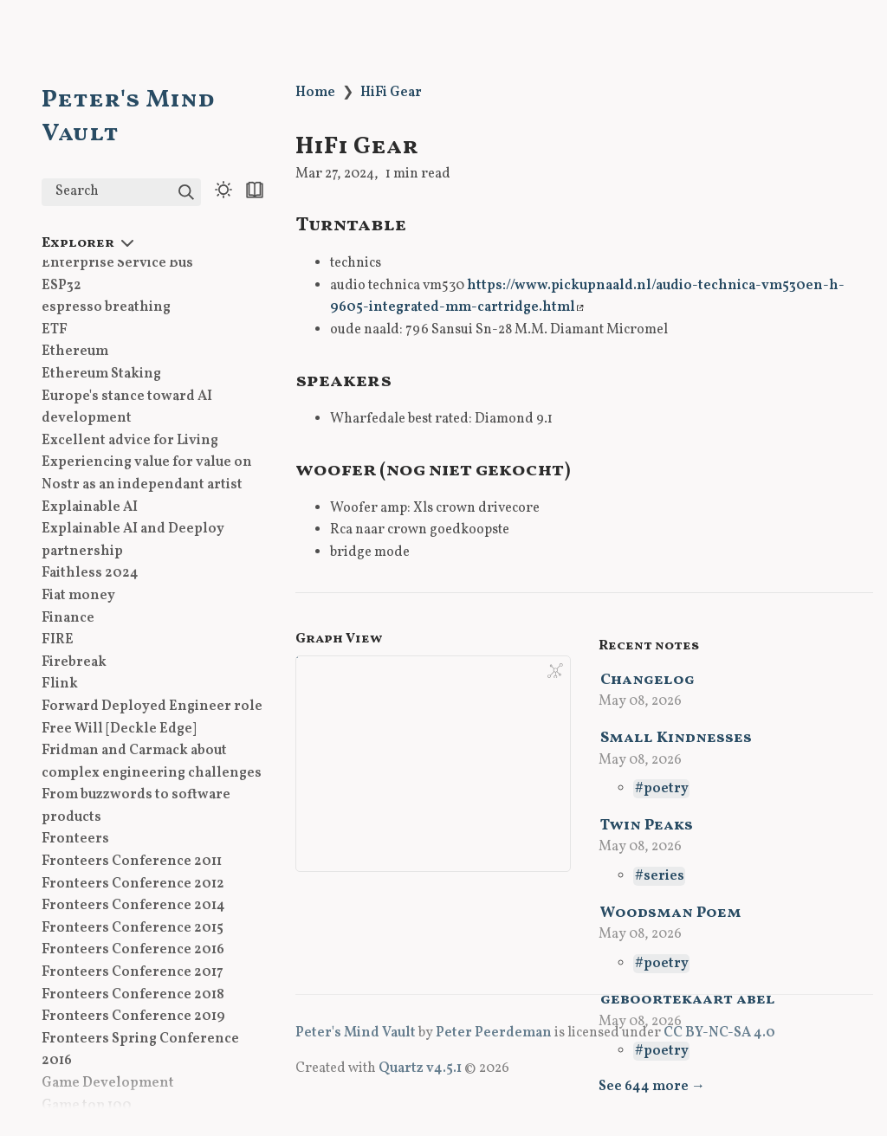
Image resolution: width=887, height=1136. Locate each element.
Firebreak (74, 662)
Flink (60, 684)
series (664, 876)
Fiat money (78, 595)
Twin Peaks (646, 825)
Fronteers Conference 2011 (132, 861)
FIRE (58, 639)
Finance (68, 618)
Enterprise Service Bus (117, 263)
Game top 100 (87, 1105)
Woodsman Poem (670, 913)
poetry (666, 788)
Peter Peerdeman (494, 1032)
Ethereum (75, 351)
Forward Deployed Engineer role (152, 706)
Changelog (647, 680)
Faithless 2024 (90, 573)
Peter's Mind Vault (355, 1032)
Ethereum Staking (101, 374)
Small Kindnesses (676, 738)
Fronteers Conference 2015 (132, 928)
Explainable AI (90, 507)
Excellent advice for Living (130, 440)
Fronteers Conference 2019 (133, 1016)
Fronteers (75, 839)
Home (315, 92)
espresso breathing (106, 307)
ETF (55, 329)
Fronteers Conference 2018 (133, 994)
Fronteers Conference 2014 (133, 905)
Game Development (108, 1083)
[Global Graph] (555, 671)
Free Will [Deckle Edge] (119, 729)
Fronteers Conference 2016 (133, 949)
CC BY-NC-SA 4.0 (719, 1032)
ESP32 (61, 285)
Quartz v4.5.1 (420, 1068)
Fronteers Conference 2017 (132, 972)
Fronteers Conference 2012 (133, 884)
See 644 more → (652, 1086)
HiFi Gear (391, 92)
